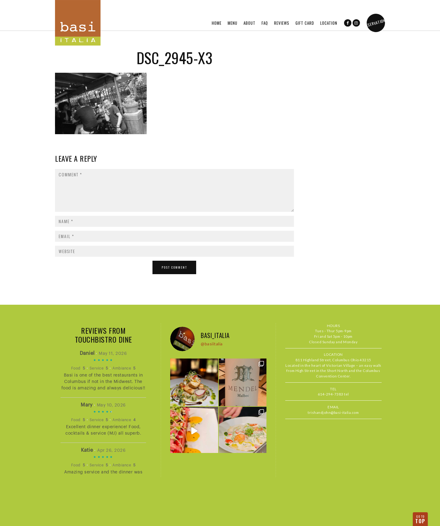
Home (217, 23)
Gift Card (304, 23)
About (249, 23)
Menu (232, 23)
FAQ (265, 23)
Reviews (281, 23)
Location (328, 23)
